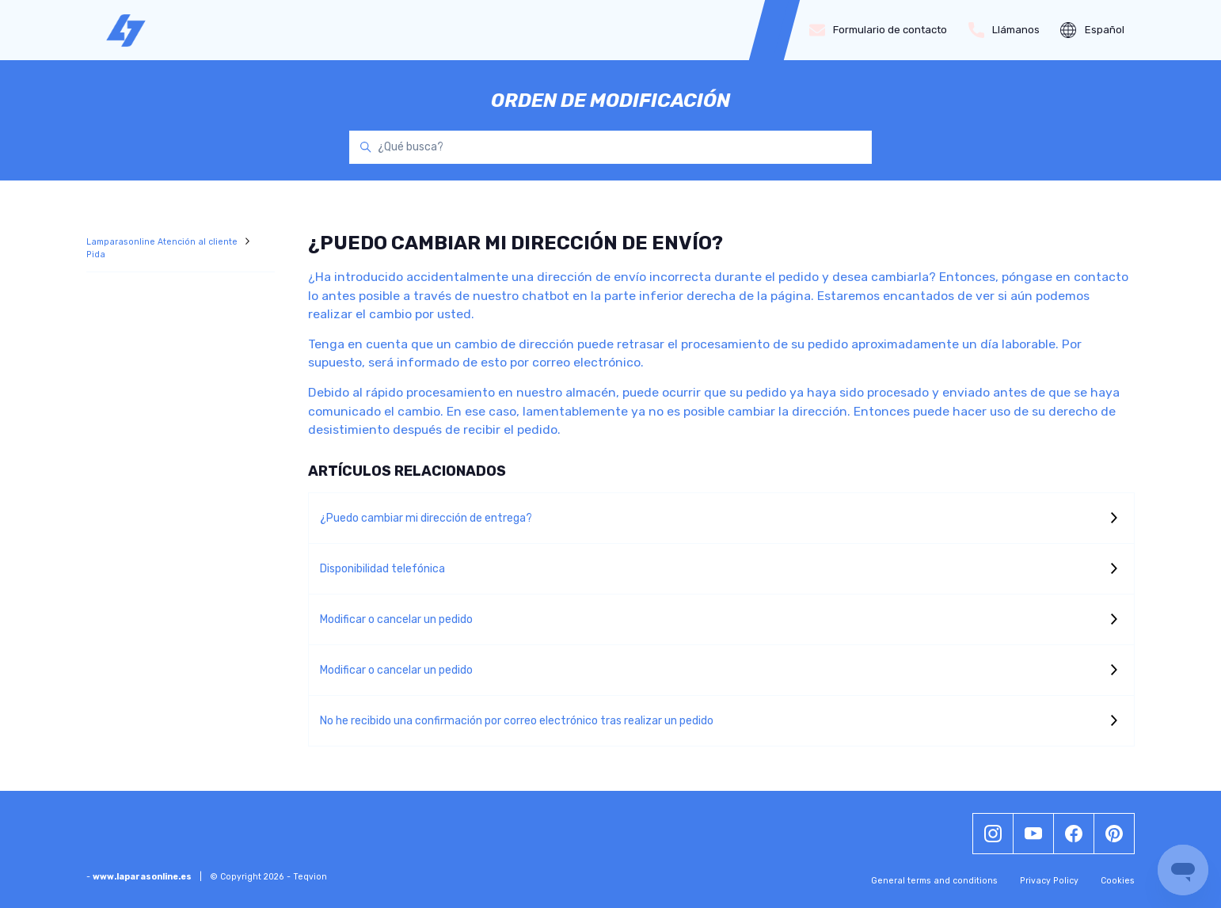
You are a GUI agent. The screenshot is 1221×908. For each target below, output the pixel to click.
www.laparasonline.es (142, 877)
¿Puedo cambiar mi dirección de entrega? (426, 518)
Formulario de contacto (878, 30)
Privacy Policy (1049, 881)
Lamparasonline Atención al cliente (163, 242)
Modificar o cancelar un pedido (396, 619)
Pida (95, 254)
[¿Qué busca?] (610, 147)
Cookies (1118, 881)
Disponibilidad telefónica (382, 569)
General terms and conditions (934, 881)
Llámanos (1004, 30)
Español (1092, 30)
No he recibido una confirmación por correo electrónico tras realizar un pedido (516, 721)
